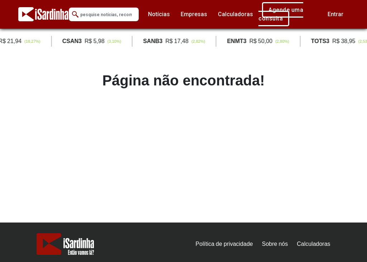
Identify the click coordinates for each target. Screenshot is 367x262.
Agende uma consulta (280, 14)
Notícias (159, 14)
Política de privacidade (224, 244)
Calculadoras (235, 14)
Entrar (335, 14)
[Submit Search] (75, 14)
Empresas (194, 14)
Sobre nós (275, 244)
